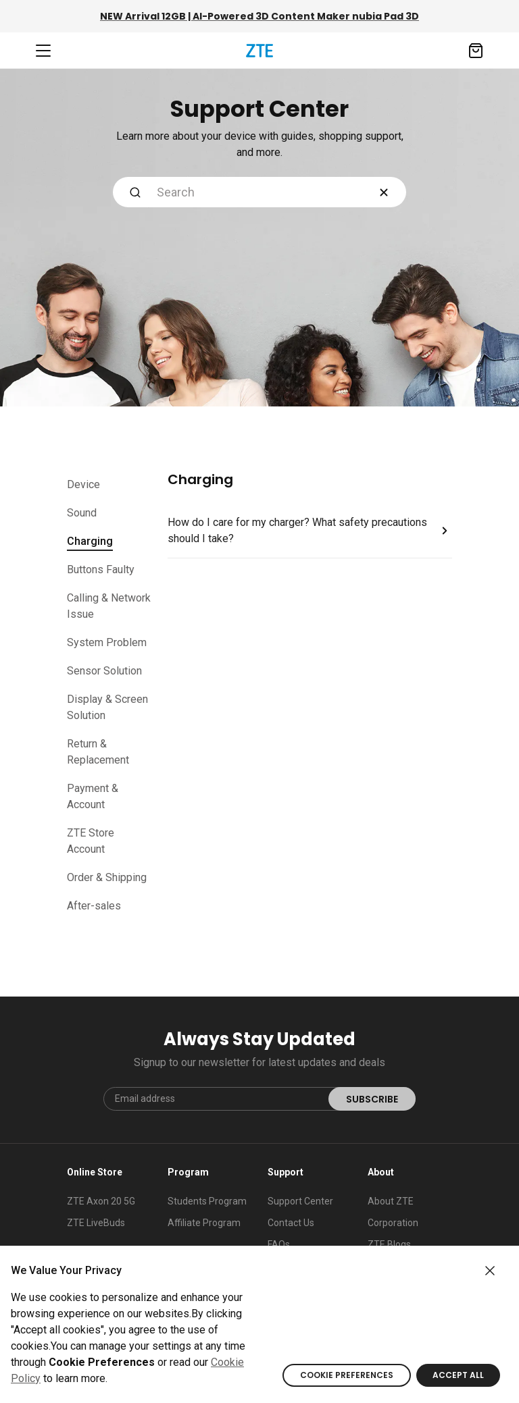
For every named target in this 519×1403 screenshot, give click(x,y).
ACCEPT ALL (458, 1375)
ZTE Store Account (90, 840)
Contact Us (291, 1222)
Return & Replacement (98, 751)
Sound (82, 512)
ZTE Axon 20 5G (101, 1201)
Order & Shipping (107, 877)
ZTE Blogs (389, 1244)
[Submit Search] (135, 192)
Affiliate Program (204, 1222)
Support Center (300, 1201)
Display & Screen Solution (107, 707)
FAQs (279, 1244)
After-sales (94, 905)
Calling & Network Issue (109, 605)
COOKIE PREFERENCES (346, 1375)
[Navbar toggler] (43, 50)
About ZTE (391, 1201)
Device (83, 484)
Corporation (393, 1222)
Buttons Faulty (100, 569)
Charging (90, 543)
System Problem (107, 642)
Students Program (207, 1201)
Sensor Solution (104, 670)
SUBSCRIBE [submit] (372, 1099)
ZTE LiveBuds (96, 1222)
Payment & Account (92, 796)
